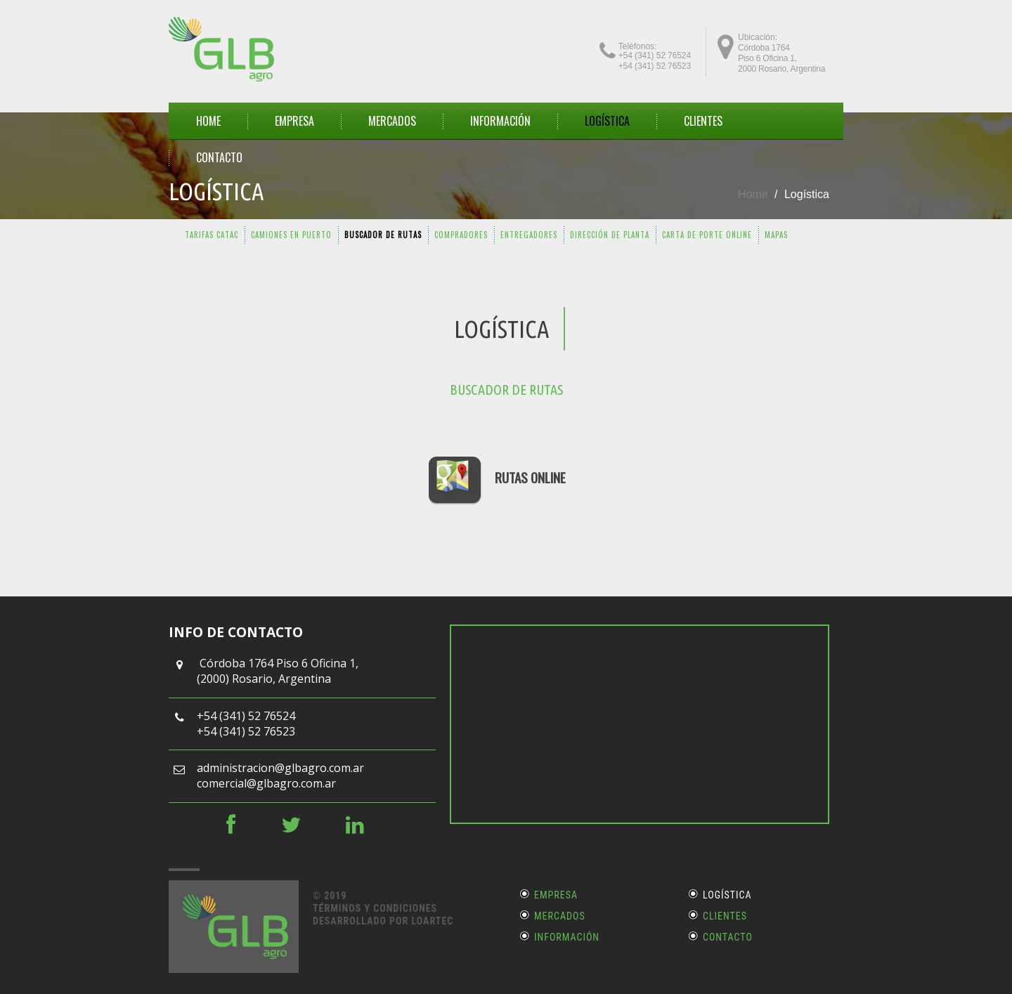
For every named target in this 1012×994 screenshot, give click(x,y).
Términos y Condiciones (375, 908)
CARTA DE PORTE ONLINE (707, 234)
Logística (607, 120)
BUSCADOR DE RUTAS (383, 234)
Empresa (556, 895)
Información (566, 937)
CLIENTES (703, 120)
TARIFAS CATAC (211, 234)
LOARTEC (432, 921)
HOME (208, 120)
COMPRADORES (461, 234)
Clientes (725, 916)
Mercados (559, 916)
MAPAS (776, 234)
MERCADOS (392, 120)
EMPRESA (294, 120)
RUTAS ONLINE (530, 477)
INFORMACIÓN (500, 120)
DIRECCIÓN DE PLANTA (609, 234)
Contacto (728, 937)
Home (753, 194)
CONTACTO (219, 157)
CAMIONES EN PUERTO (291, 234)
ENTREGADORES (528, 234)
